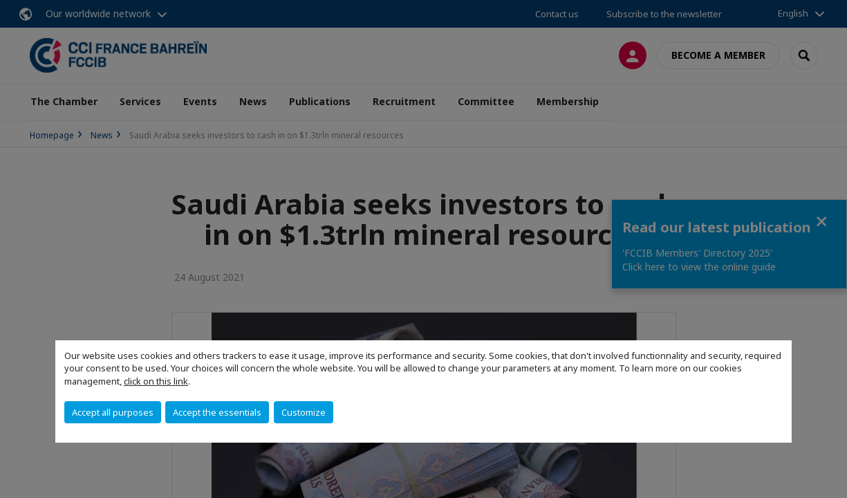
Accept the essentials (217, 412)
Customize (303, 412)
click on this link (156, 381)
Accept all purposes (112, 412)
